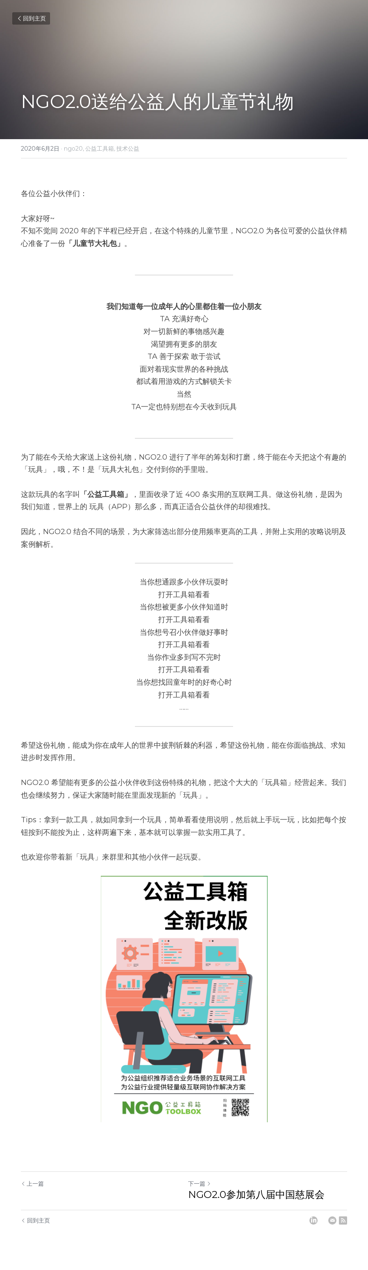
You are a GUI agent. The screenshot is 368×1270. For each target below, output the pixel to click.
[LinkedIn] (313, 1220)
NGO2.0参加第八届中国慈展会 (256, 1194)
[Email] (332, 1220)
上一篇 (32, 1183)
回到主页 (31, 18)
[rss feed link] (343, 1220)
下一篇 (199, 1183)
